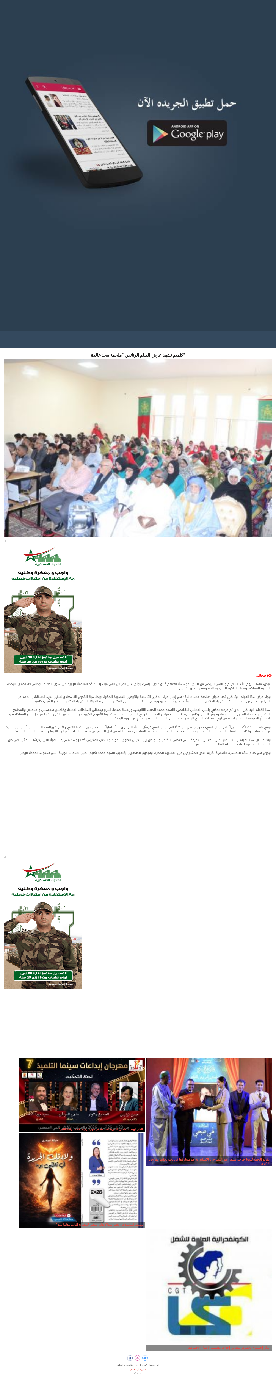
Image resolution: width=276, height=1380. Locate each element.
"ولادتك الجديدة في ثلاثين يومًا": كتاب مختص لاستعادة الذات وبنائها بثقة (99, 1224)
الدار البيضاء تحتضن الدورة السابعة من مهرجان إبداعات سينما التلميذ (101, 1129)
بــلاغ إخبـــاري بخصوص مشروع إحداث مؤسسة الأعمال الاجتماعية (229, 1347)
